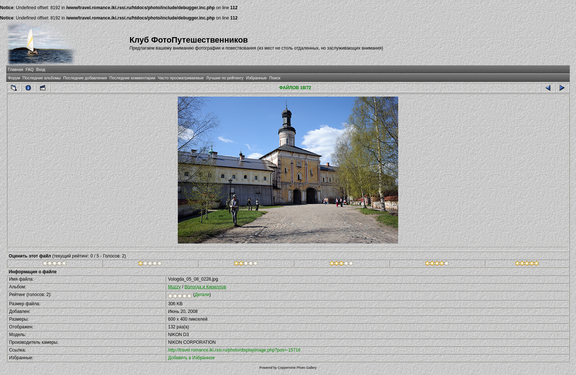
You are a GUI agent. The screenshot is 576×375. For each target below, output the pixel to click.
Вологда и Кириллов (205, 286)
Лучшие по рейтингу (225, 78)
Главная (15, 69)
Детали (202, 294)
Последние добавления (85, 78)
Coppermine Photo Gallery (297, 367)
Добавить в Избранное (191, 357)
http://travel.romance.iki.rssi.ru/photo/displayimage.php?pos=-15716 (234, 350)
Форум (14, 78)
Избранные (256, 78)
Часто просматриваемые (181, 78)
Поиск (274, 78)
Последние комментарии (132, 78)
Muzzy (174, 286)
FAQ (30, 69)
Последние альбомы (41, 78)
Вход (40, 69)
